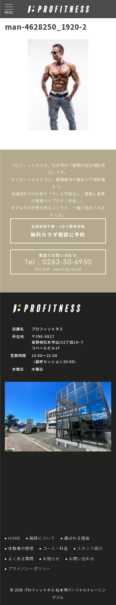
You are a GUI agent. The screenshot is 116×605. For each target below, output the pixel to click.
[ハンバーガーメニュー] (9, 9)
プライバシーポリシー (29, 568)
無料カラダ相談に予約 (58, 231)
